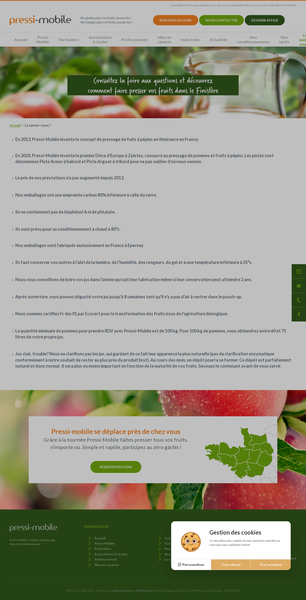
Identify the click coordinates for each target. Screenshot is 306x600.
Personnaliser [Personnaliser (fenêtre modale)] (193, 564)
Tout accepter (270, 564)
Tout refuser (231, 564)
